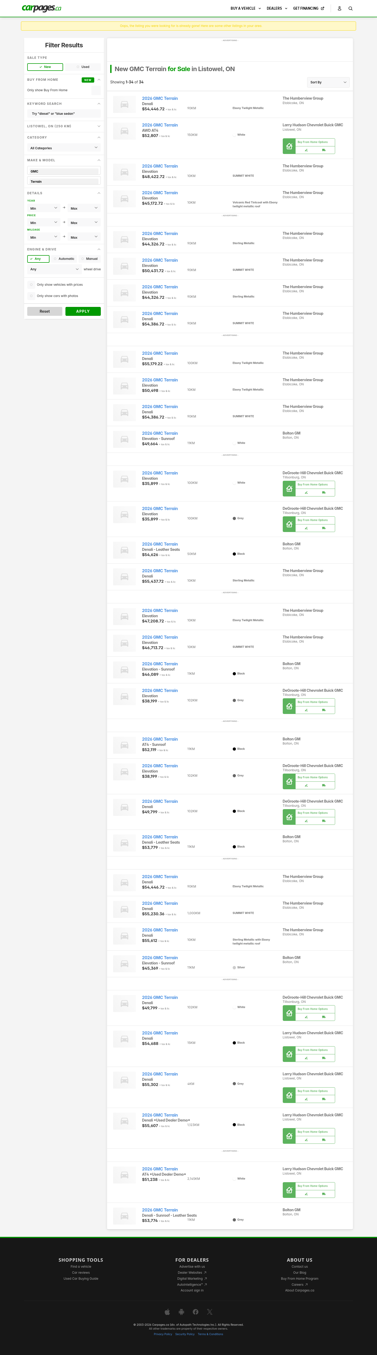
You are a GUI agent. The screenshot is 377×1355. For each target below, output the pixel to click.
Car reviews (81, 1272)
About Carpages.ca (299, 1290)
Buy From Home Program (299, 1278)
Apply (83, 311)
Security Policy (185, 1334)
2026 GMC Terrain (160, 98)
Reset (45, 311)
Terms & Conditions (210, 1334)
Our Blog (299, 1272)
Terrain (64, 182)
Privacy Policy (163, 1334)
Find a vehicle (81, 1266)
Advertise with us (192, 1266)
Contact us (300, 1266)
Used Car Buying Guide (81, 1278)
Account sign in (192, 1290)
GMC (64, 171)
